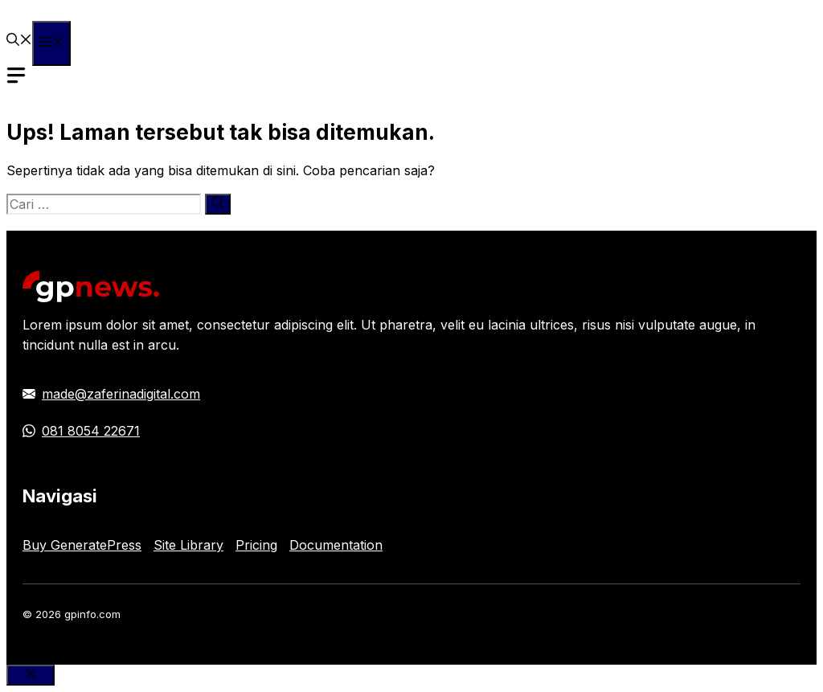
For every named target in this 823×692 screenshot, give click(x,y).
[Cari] (218, 204)
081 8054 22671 (91, 431)
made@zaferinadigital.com (121, 394)
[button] (19, 41)
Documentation (336, 545)
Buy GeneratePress (82, 545)
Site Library (188, 545)
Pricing (256, 545)
